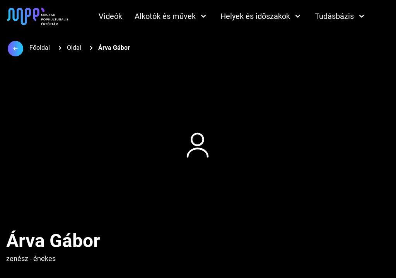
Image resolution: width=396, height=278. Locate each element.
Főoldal (39, 47)
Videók (110, 16)
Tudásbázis (340, 16)
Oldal (74, 47)
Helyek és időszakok (261, 16)
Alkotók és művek (171, 16)
